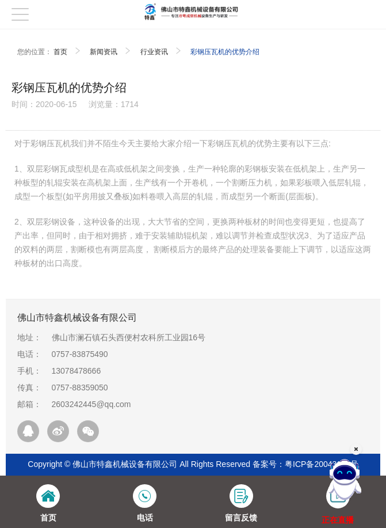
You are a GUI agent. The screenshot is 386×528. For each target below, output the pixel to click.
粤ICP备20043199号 (321, 464)
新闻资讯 (103, 52)
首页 (60, 52)
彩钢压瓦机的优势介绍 (224, 52)
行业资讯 (154, 52)
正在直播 (338, 520)
